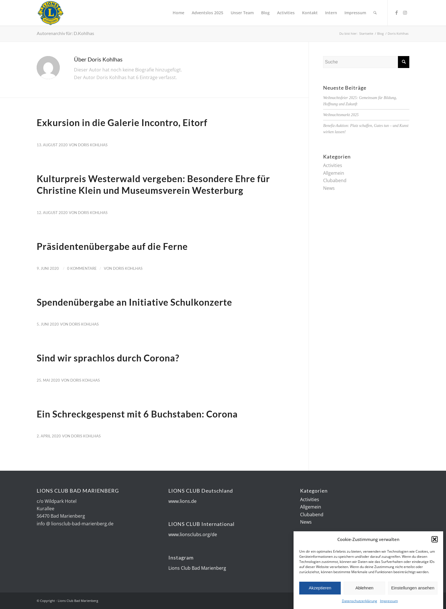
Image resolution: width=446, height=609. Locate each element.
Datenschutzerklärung (359, 602)
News (329, 188)
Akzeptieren (320, 589)
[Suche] (375, 13)
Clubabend (334, 180)
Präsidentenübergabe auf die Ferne (112, 246)
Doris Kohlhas (93, 145)
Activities (332, 165)
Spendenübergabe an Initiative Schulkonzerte (134, 302)
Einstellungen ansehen (412, 589)
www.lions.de (182, 501)
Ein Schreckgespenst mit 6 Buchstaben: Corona (137, 413)
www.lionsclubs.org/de (192, 534)
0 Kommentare (82, 268)
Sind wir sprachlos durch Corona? (108, 357)
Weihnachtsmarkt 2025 (340, 115)
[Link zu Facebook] (396, 12)
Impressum (389, 602)
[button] (434, 541)
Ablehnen (364, 589)
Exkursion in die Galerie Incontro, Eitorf (122, 122)
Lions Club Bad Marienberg (197, 568)
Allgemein (333, 173)
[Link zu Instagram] (405, 12)
